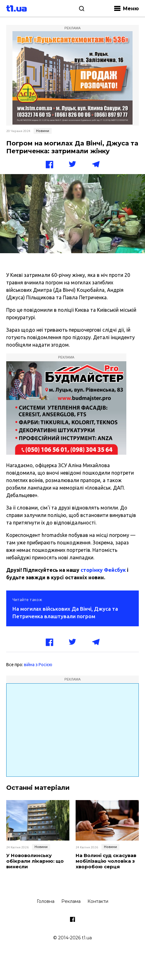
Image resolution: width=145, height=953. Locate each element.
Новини (42, 131)
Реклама (71, 901)
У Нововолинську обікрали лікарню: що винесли (35, 861)
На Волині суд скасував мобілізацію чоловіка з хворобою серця (106, 861)
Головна (45, 901)
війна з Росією (38, 664)
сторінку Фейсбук (103, 570)
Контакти (97, 901)
